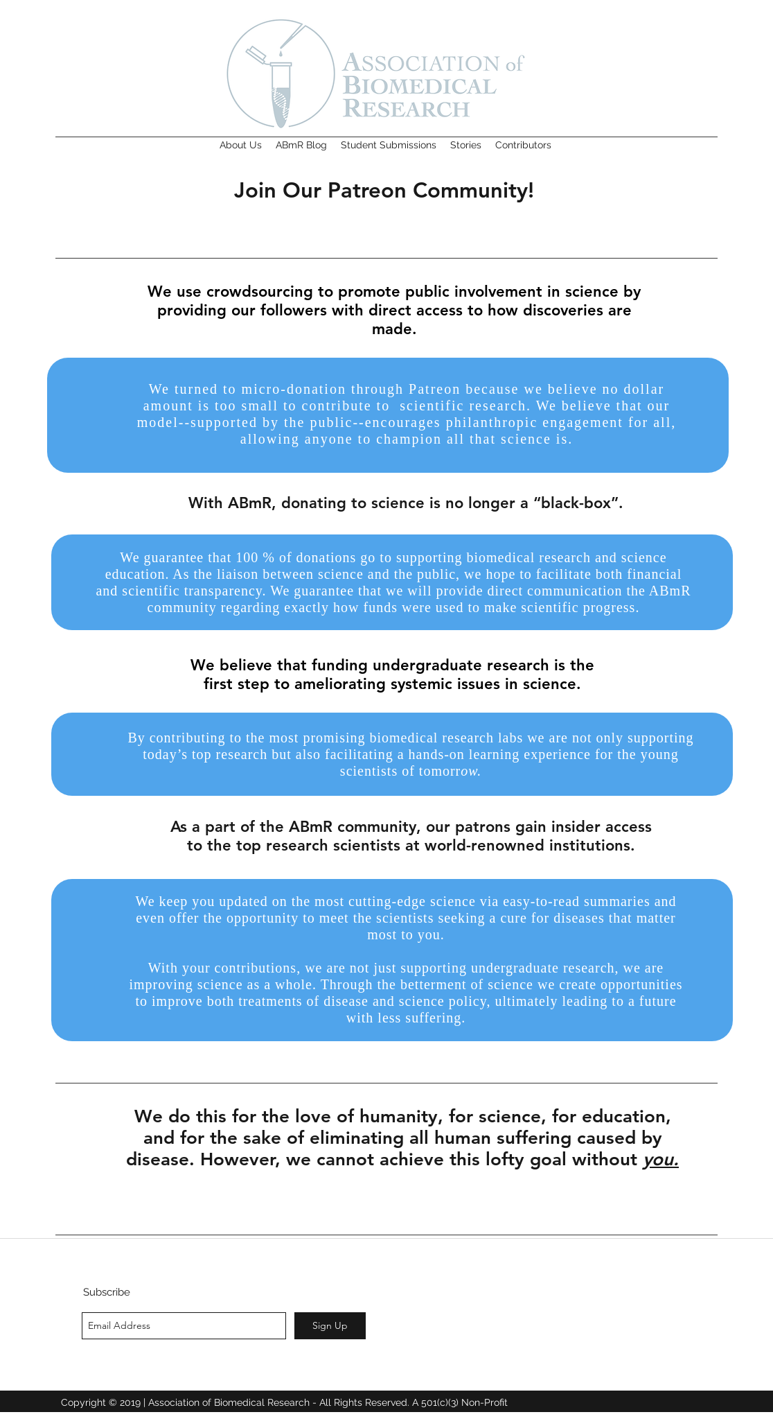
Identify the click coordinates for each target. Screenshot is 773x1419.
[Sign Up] (330, 1325)
